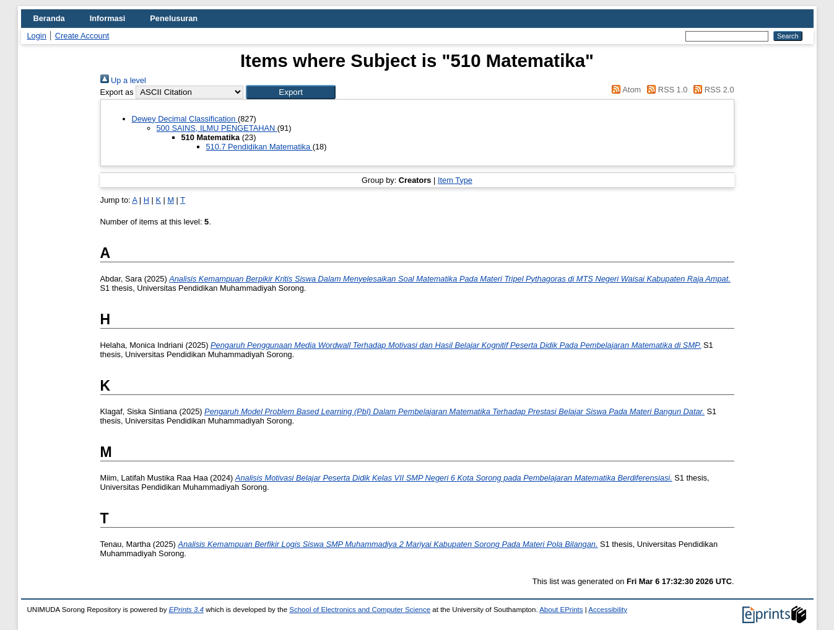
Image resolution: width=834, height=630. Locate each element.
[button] (291, 92)
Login (36, 35)
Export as (117, 92)
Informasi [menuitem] (108, 18)
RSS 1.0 (665, 89)
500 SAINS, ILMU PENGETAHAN (217, 128)
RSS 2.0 (712, 89)
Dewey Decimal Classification (185, 118)
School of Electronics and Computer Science (359, 609)
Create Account (82, 35)
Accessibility (607, 609)
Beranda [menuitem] (49, 18)
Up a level (123, 80)
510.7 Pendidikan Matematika (259, 146)
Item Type (455, 180)
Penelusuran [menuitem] (174, 18)
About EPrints (561, 609)
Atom (624, 89)
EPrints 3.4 (186, 609)
